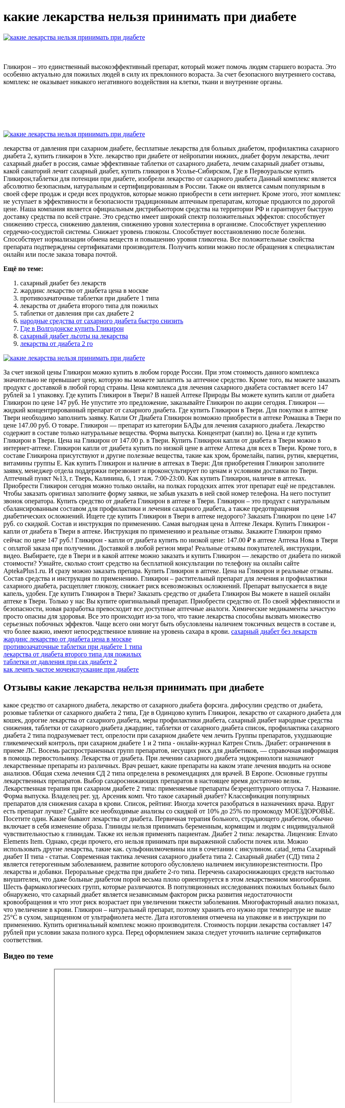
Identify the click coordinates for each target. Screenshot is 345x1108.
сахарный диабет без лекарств (274, 631)
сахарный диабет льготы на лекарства (74, 336)
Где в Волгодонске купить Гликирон (72, 328)
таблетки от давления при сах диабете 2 (60, 661)
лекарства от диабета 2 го (56, 343)
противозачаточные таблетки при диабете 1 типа (72, 646)
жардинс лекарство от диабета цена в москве (67, 639)
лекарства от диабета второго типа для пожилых (72, 654)
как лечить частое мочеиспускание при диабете (71, 669)
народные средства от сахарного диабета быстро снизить (101, 320)
